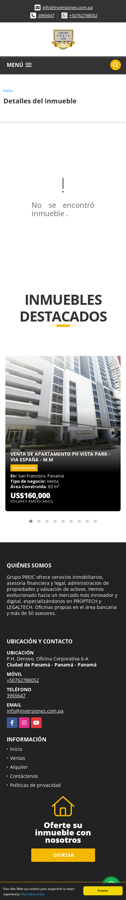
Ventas (17, 758)
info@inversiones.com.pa (67, 7)
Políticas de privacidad (35, 785)
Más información (32, 894)
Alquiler (19, 767)
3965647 (46, 15)
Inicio (8, 90)
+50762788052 (83, 15)
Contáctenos (24, 776)
